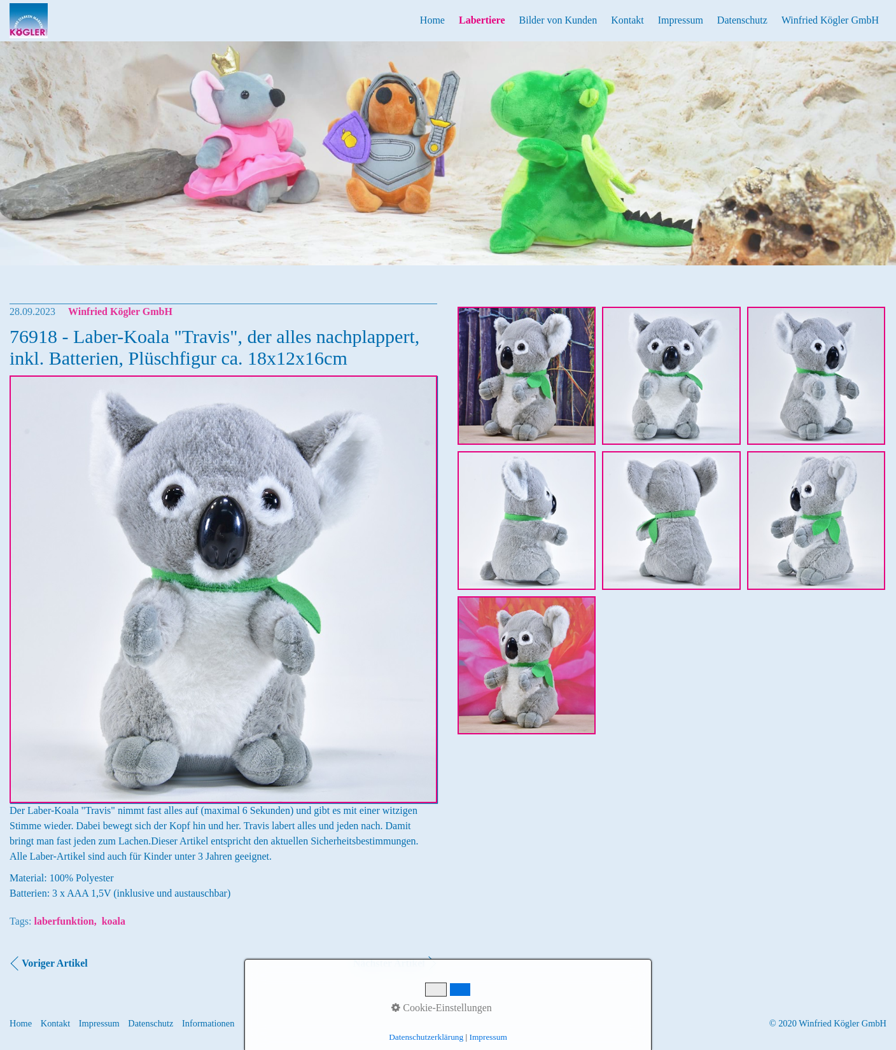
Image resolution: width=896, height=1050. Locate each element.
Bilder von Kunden (558, 20)
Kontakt (627, 20)
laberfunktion (64, 921)
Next (883, 162)
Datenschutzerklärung (426, 1037)
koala (113, 921)
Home (432, 20)
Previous (12, 162)
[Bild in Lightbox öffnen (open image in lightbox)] (527, 376)
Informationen (208, 1023)
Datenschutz (742, 20)
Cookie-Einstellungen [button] (441, 1007)
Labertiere (482, 20)
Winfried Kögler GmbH (830, 20)
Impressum (680, 20)
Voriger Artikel (55, 963)
